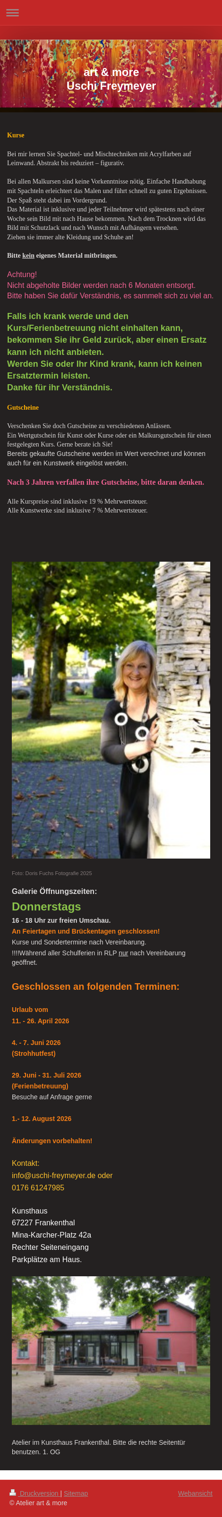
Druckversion (34, 1493)
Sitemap (76, 1493)
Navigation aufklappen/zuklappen (111, 12)
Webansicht (195, 1493)
